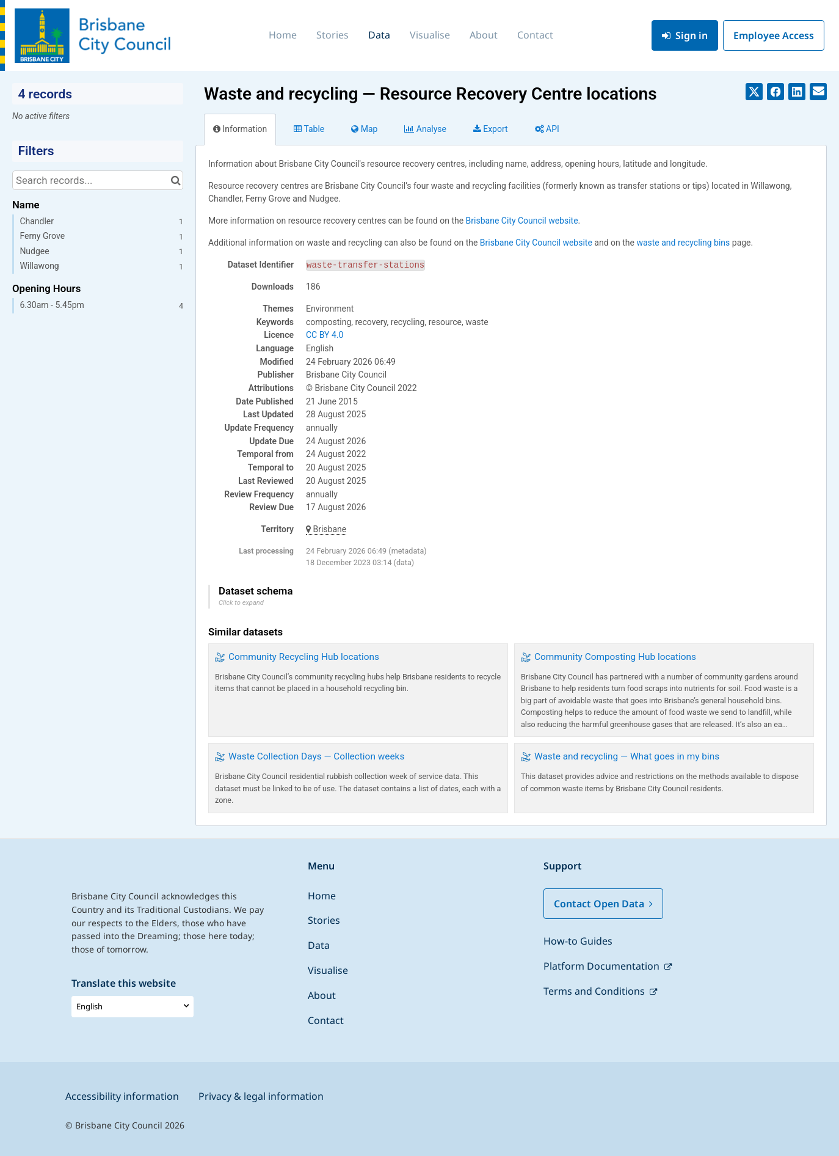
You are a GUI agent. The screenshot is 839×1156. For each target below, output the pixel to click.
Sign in (685, 35)
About (484, 35)
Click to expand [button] (241, 603)
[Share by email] (818, 91)
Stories (332, 35)
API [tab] (547, 129)
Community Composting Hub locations (615, 656)
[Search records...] (97, 180)
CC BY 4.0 (324, 335)
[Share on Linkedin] (796, 91)
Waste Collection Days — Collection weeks (316, 756)
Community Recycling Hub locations (303, 656)
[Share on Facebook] (775, 91)
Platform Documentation (602, 966)
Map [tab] (364, 129)
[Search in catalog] (175, 180)
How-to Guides (577, 941)
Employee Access (773, 35)
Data (379, 35)
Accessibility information (122, 1096)
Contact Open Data (603, 903)
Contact (535, 35)
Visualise (430, 35)
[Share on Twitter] (754, 91)
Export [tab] (490, 129)
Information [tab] (240, 129)
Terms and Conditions (595, 991)
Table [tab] (309, 129)
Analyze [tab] (425, 129)
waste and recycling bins (683, 242)
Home (283, 35)
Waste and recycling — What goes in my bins (626, 756)
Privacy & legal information (261, 1096)
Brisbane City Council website (522, 220)
